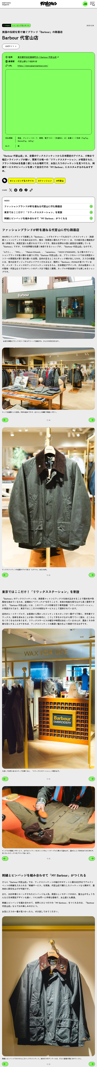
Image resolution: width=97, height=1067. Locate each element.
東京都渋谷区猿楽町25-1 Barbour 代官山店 (38, 57)
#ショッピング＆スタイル (22, 180)
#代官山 (60, 180)
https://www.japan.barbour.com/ (33, 65)
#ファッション (45, 180)
